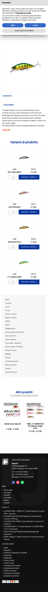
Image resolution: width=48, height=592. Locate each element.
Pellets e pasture (11, 365)
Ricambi (8, 368)
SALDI (7, 325)
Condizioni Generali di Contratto (15, 553)
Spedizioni (8, 555)
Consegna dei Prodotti (12, 566)
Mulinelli (8, 354)
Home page (8, 490)
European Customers (11, 576)
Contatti (6, 503)
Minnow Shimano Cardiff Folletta (17, 35)
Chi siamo (7, 493)
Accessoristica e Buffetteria (14, 332)
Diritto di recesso (10, 571)
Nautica (7, 357)
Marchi (6, 500)
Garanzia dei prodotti (11, 568)
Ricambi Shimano (11, 372)
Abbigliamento (10, 328)
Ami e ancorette (10, 336)
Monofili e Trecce (11, 350)
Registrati (7, 550)
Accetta (35, 25)
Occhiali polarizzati (11, 361)
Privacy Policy (9, 560)
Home (4, 35)
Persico (7, 310)
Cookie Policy (9, 563)
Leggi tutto (6, 130)
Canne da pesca (10, 339)
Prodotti (7, 495)
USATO (7, 321)
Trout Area (7, 498)
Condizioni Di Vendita (12, 573)
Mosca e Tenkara (11, 318)
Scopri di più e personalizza (24, 30)
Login (6, 548)
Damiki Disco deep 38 (12, 424)
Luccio (7, 307)
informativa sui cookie (23, 13)
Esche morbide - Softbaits (14, 347)
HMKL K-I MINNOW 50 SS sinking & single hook (35, 426)
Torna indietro (9, 105)
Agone (7, 299)
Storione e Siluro (10, 314)
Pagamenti (8, 558)
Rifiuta (13, 25)
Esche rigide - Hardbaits (13, 343)
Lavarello (8, 303)
